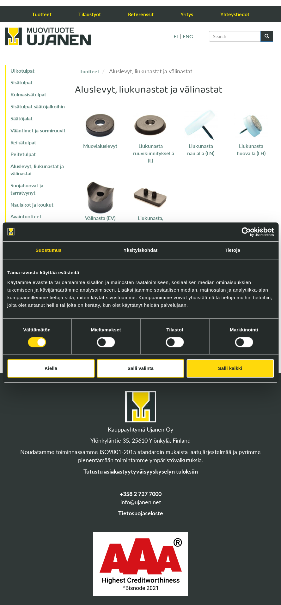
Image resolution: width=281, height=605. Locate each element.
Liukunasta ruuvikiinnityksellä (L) (153, 153)
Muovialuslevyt (100, 146)
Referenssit (141, 14)
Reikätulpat (23, 142)
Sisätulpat (21, 82)
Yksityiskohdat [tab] (140, 250)
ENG (188, 36)
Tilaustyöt (89, 14)
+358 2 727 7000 (141, 493)
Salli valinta (140, 368)
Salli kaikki (230, 368)
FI (176, 36)
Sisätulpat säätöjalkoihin (37, 106)
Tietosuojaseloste (140, 513)
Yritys (186, 14)
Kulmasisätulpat (28, 94)
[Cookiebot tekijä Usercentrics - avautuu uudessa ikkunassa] (246, 232)
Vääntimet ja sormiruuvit (37, 130)
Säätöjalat (21, 118)
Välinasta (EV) (100, 218)
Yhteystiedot (234, 14)
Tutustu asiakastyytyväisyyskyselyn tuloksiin (140, 471)
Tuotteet (42, 14)
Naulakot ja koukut (31, 205)
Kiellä (51, 368)
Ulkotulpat (22, 71)
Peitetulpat (23, 154)
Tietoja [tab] (232, 250)
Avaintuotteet (25, 216)
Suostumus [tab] (48, 250)
